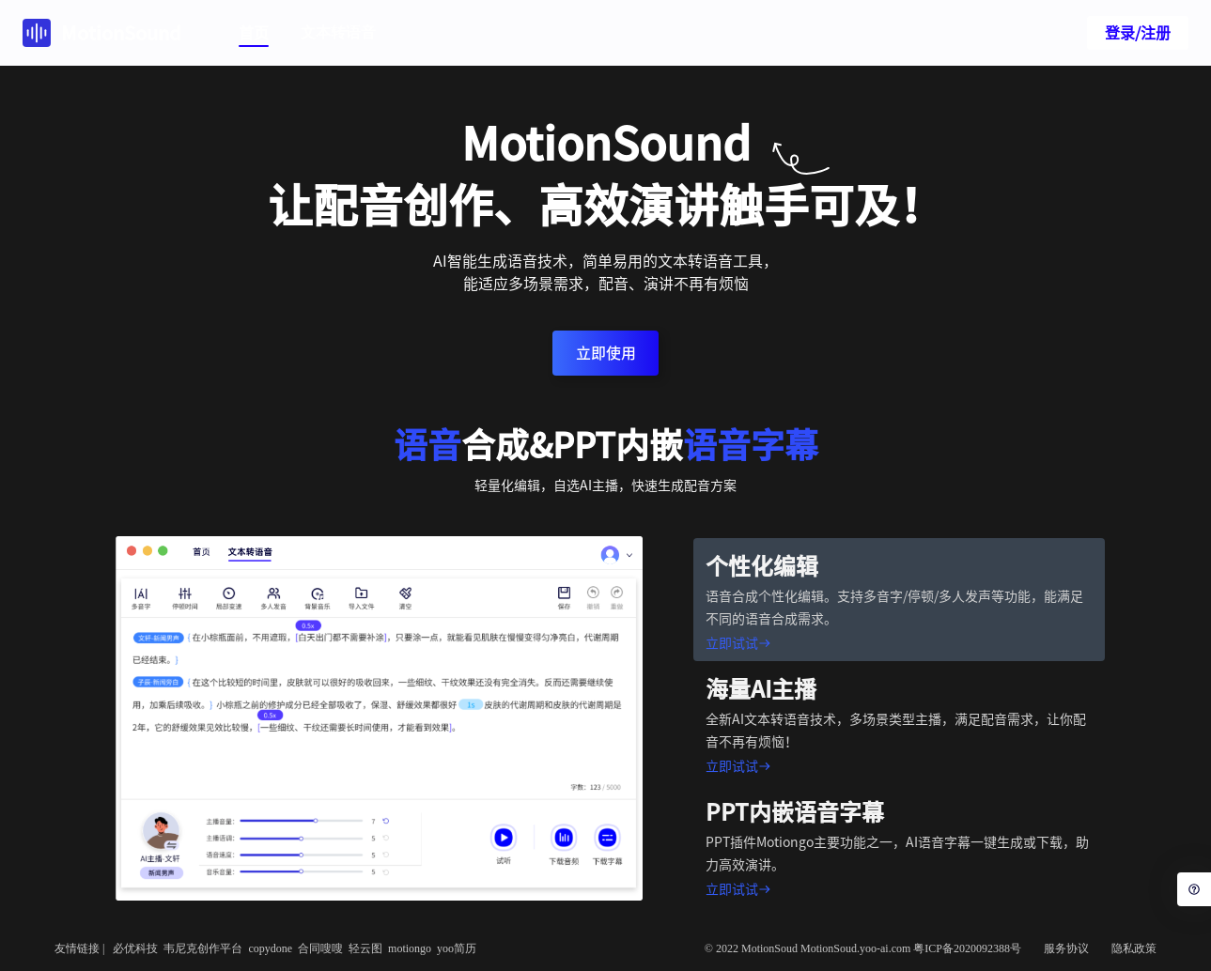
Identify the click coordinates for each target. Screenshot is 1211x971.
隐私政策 (1134, 948)
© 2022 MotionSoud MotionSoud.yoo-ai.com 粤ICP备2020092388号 (863, 948)
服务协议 (1066, 948)
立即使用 (606, 353)
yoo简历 (456, 948)
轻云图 (365, 948)
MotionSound (102, 33)
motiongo (409, 948)
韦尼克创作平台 (202, 948)
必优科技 (135, 948)
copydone (270, 948)
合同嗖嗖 (320, 948)
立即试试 (738, 643)
